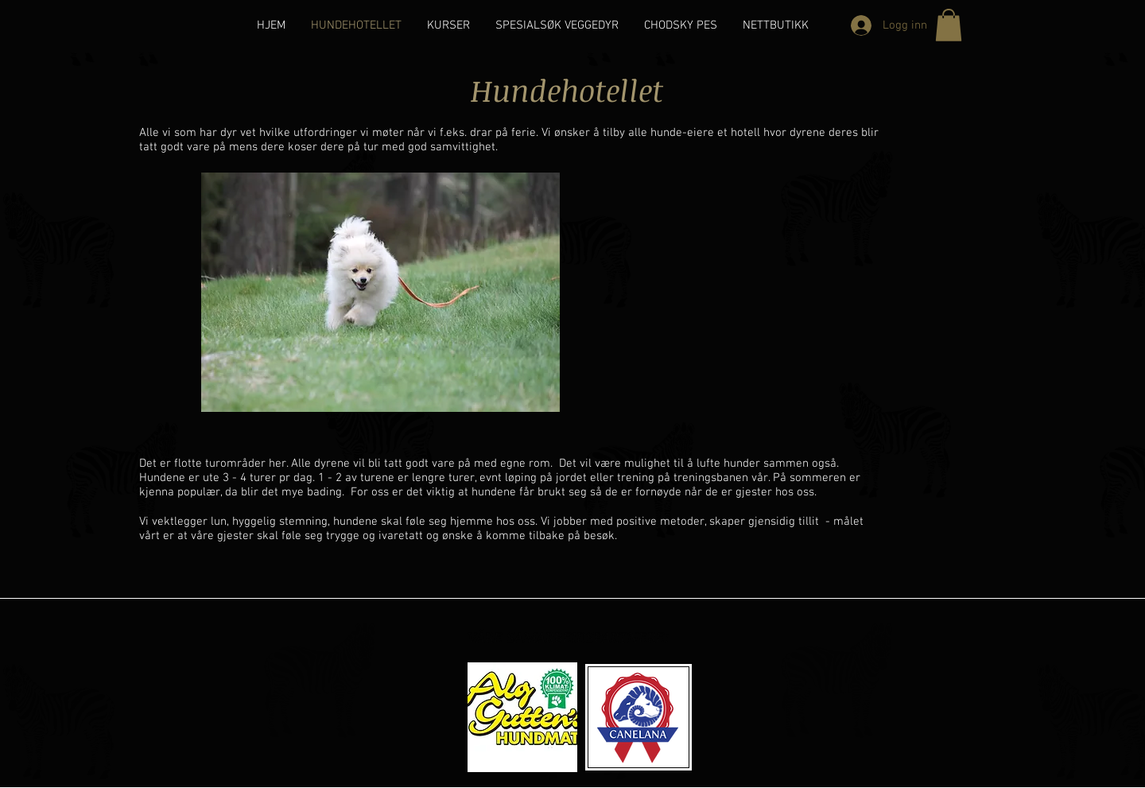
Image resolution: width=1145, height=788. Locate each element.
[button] (948, 25)
